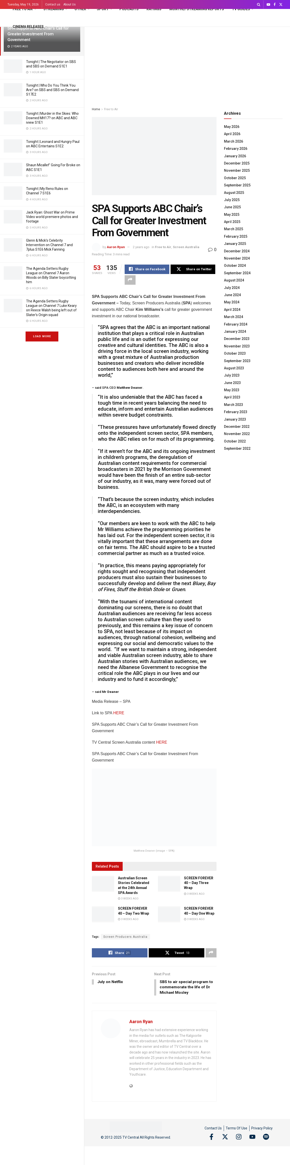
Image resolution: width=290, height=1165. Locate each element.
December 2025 (237, 163)
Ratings (153, 9)
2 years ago (141, 247)
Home (96, 109)
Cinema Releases (28, 27)
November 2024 (237, 258)
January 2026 (235, 156)
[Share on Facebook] (147, 269)
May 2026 (231, 127)
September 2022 (237, 448)
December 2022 (237, 427)
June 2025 (232, 207)
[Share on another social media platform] (130, 280)
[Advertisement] (187, 64)
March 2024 (233, 317)
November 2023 (237, 346)
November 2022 (237, 434)
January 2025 (235, 244)
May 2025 (231, 215)
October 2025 (235, 178)
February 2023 (235, 412)
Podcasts (129, 9)
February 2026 (235, 149)
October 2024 (235, 266)
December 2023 (237, 339)
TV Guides (241, 9)
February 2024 (235, 324)
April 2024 (232, 310)
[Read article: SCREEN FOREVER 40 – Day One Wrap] (169, 914)
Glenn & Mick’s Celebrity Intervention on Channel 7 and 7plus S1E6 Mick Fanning (49, 244)
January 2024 (235, 331)
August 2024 (234, 280)
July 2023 (232, 375)
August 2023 (234, 368)
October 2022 (235, 441)
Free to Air (23, 9)
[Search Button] (258, 4)
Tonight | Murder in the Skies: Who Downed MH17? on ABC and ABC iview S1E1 (52, 117)
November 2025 (237, 170)
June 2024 (232, 295)
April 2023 (232, 397)
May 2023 (231, 390)
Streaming (53, 9)
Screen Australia (186, 247)
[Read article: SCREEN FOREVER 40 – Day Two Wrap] (103, 914)
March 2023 (233, 405)
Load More (42, 336)
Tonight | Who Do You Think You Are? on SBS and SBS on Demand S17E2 (52, 89)
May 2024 (231, 302)
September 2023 (237, 361)
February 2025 (235, 236)
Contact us (52, 4)
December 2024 (237, 251)
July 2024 (232, 288)
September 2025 (237, 185)
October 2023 (235, 353)
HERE (118, 713)
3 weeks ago (128, 898)
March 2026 (233, 141)
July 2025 (232, 200)
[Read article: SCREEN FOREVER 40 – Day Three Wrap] (169, 884)
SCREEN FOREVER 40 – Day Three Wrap (198, 883)
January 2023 (235, 419)
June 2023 (232, 383)
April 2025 (232, 222)
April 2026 (232, 134)
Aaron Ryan (116, 247)
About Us (69, 4)
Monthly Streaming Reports (196, 9)
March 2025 (233, 229)
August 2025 (234, 193)
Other (80, 9)
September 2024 (237, 273)
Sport (103, 9)
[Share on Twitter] (193, 269)
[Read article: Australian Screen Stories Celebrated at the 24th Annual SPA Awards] (103, 884)
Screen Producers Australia (125, 937)
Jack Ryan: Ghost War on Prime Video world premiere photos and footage (52, 216)
